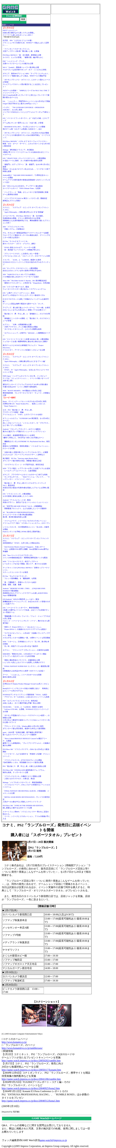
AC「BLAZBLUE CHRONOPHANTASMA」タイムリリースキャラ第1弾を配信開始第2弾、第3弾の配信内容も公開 (19, 514)
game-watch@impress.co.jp (53, 1140)
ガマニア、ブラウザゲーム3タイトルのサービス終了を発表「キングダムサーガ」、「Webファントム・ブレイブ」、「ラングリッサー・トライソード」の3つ (26, 477)
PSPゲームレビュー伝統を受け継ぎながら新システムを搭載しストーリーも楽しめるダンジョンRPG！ (19, 32)
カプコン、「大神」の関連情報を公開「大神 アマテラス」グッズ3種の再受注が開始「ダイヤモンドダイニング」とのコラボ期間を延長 (22, 327)
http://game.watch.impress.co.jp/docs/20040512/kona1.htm (31, 1100)
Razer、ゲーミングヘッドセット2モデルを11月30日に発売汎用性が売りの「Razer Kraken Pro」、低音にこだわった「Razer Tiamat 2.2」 (24, 403)
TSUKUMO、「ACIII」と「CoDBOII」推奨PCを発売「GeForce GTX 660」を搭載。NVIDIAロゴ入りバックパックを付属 (26, 709)
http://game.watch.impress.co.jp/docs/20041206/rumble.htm (31, 1079)
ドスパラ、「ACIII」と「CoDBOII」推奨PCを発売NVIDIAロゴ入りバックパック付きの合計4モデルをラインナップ (26, 262)
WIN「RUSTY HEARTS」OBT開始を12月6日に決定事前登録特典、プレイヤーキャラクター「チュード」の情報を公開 (26, 393)
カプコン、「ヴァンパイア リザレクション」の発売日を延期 (26, 650)
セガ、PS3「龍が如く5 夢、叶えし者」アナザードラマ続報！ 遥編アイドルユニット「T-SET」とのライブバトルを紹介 (23, 412)
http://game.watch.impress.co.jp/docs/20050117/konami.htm (31, 1069)
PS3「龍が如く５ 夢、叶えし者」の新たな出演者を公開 (24, 766)
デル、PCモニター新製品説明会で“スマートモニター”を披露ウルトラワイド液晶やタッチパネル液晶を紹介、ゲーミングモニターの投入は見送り (26, 235)
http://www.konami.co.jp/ (14, 1042)
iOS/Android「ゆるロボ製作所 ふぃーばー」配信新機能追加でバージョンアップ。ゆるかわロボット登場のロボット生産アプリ (26, 601)
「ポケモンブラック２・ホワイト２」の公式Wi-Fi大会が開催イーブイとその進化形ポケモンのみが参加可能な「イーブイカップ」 (26, 135)
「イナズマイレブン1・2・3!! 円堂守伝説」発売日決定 (23, 464)
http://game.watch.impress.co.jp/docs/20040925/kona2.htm (31, 1088)
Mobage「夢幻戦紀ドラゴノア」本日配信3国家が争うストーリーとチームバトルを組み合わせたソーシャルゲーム (26, 152)
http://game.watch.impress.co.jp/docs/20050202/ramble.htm (31, 1060)
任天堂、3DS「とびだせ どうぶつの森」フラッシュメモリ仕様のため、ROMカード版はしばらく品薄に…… (26, 42)
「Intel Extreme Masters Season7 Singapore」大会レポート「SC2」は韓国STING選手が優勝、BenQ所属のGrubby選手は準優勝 (26, 549)
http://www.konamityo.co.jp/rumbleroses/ (22, 1048)
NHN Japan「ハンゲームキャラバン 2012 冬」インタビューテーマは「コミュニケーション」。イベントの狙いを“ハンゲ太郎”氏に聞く (26, 378)
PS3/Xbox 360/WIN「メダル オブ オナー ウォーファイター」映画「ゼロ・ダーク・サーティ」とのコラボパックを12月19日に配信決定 (26, 143)
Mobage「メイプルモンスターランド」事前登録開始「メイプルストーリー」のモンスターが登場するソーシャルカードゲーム (26, 784)
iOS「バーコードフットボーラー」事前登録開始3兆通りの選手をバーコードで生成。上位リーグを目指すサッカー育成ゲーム (26, 610)
